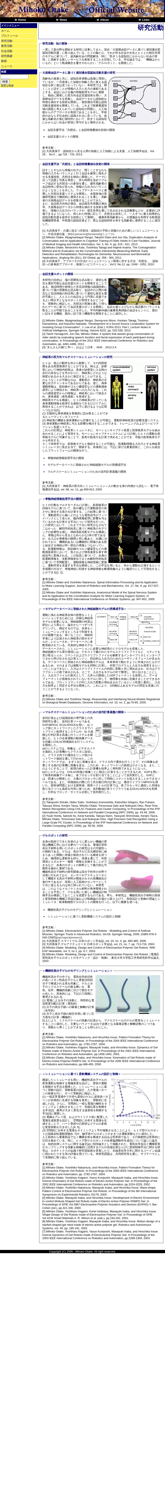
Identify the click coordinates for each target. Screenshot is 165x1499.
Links (145, 19)
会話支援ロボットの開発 (63, 136)
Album (104, 19)
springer (63, 937)
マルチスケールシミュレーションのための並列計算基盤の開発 (87, 471)
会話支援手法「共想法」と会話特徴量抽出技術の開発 (81, 130)
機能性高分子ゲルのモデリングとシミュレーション (80, 909)
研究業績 (6, 56)
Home (21, 19)
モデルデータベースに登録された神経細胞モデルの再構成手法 (87, 464)
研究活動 (6, 41)
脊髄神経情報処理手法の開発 (66, 458)
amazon (81, 234)
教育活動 (6, 46)
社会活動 (6, 51)
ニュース (6, 66)
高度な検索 (7, 85)
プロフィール (9, 35)
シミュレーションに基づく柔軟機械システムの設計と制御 (84, 916)
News (63, 19)
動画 (4, 61)
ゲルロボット (106, 63)
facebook (94, 234)
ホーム (5, 30)
